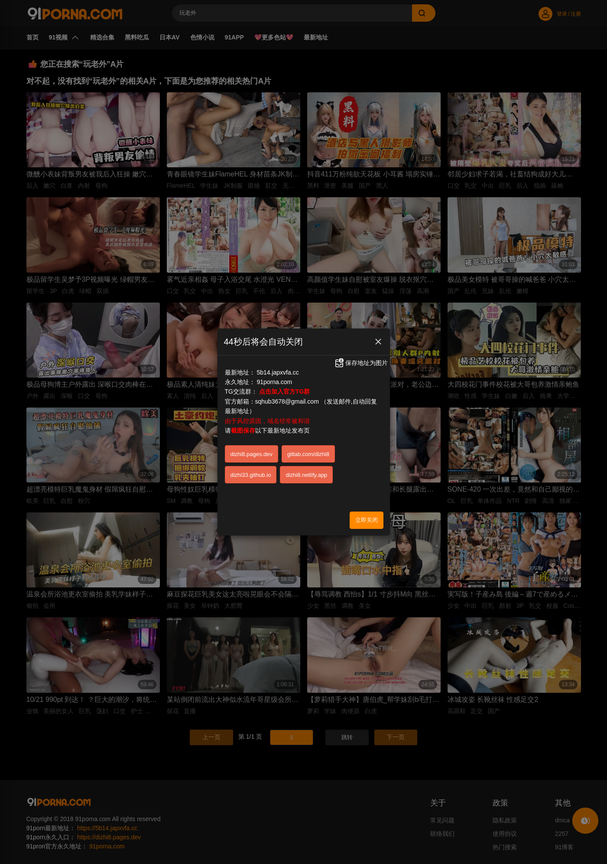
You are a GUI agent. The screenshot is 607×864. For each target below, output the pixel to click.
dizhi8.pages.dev (251, 454)
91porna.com (274, 381)
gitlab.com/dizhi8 (308, 454)
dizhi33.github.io (250, 475)
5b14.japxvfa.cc (277, 372)
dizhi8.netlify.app (306, 475)
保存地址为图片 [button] (361, 363)
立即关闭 (366, 520)
